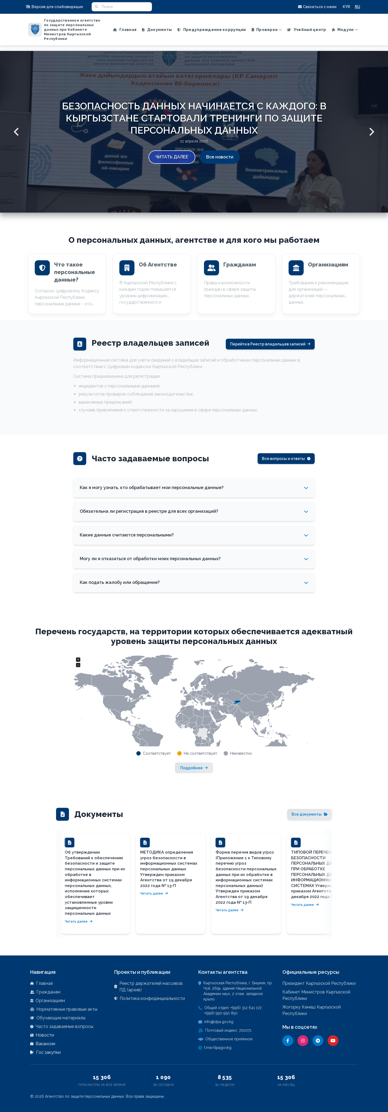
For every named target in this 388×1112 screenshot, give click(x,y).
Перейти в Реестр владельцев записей (270, 344)
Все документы (310, 814)
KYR (346, 7)
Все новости (219, 157)
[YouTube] (333, 1040)
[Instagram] (302, 1040)
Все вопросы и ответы (286, 458)
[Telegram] (318, 1040)
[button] (56, 7)
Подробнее (194, 768)
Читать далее (171, 157)
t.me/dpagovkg (217, 1047)
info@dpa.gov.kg (218, 1022)
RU (357, 7)
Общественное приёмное (228, 1039)
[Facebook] (287, 1040)
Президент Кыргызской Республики (319, 983)
